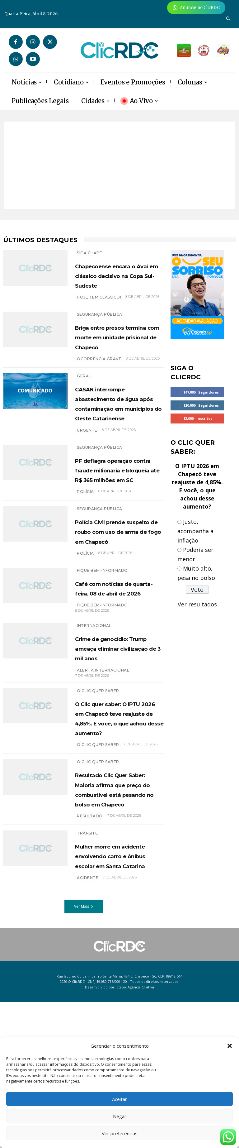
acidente (87, 1023)
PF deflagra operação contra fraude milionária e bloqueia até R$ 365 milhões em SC (118, 518)
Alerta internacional (103, 757)
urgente (87, 468)
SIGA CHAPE (89, 253)
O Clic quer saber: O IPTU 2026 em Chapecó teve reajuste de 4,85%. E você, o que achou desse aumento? (116, 815)
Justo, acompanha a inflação (195, 531)
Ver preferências (120, 1133)
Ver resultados (197, 604)
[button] (230, 1046)
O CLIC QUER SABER (98, 851)
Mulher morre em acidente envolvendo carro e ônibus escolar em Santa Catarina (118, 991)
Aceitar (119, 1099)
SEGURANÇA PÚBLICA (99, 324)
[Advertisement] (119, 165)
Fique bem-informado (102, 638)
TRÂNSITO (88, 959)
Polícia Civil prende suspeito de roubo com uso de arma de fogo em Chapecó (117, 594)
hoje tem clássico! (99, 306)
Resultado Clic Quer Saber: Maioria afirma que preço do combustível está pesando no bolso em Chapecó (119, 905)
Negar (119, 1116)
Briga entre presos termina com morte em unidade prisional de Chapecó (118, 351)
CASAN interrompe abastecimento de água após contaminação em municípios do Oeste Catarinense (117, 432)
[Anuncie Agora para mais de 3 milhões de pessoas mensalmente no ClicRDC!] (196, 7)
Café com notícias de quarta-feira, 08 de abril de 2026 (118, 660)
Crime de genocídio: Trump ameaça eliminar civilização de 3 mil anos (116, 730)
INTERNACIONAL (94, 703)
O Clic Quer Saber (98, 778)
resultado (90, 942)
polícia (85, 550)
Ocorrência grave (99, 378)
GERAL (84, 395)
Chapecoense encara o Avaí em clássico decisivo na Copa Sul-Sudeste (118, 280)
